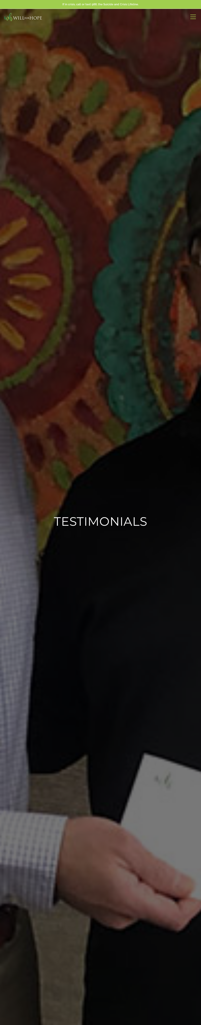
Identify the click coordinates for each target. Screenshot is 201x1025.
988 (94, 4)
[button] (193, 17)
